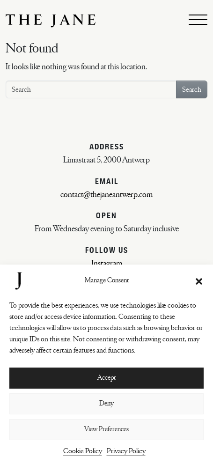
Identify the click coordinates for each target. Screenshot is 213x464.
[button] (199, 281)
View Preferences (106, 429)
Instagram (106, 263)
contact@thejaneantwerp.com (106, 195)
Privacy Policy (126, 451)
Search (191, 89)
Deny (106, 403)
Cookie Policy (82, 451)
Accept (106, 377)
